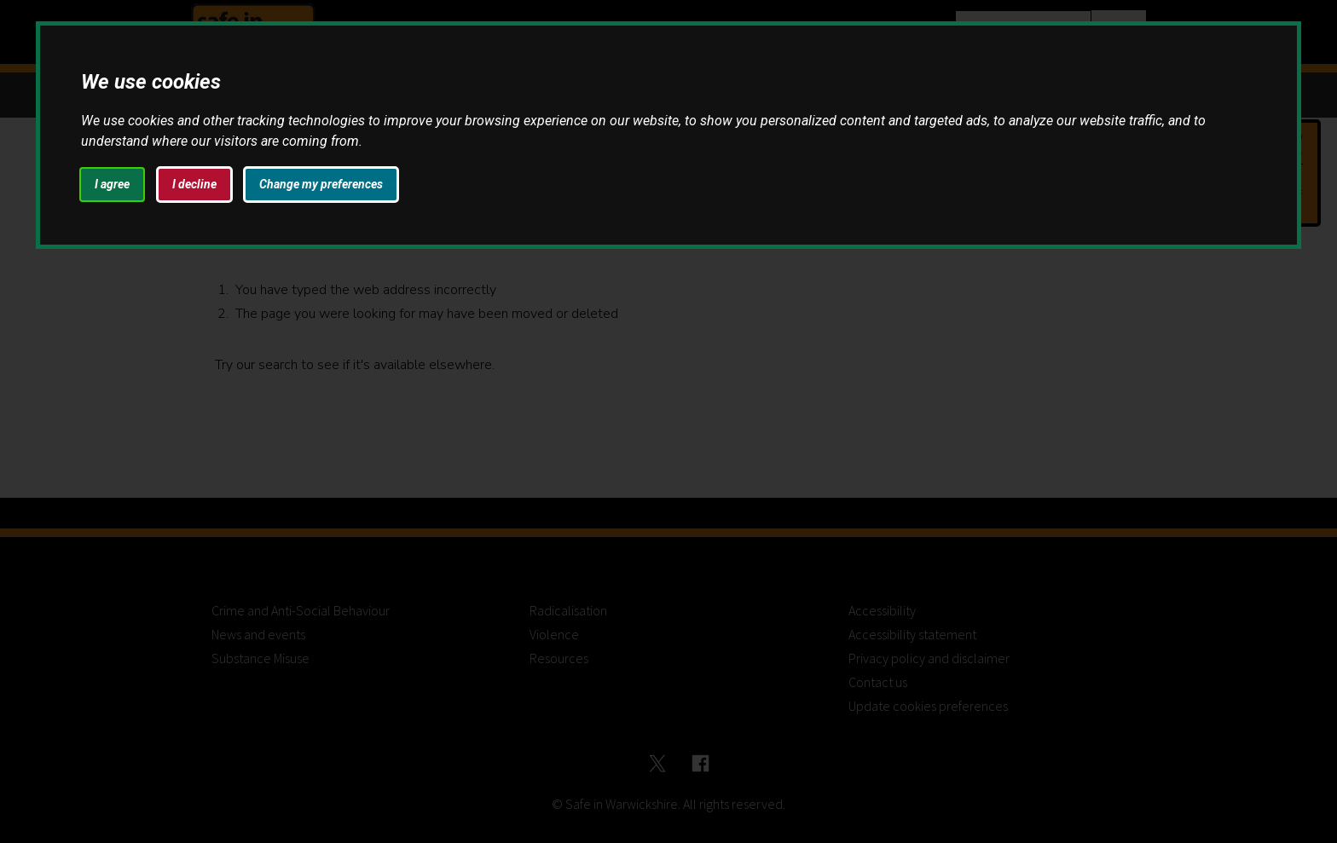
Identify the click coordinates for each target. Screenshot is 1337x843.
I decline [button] (194, 184)
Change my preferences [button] (321, 184)
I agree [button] (112, 184)
